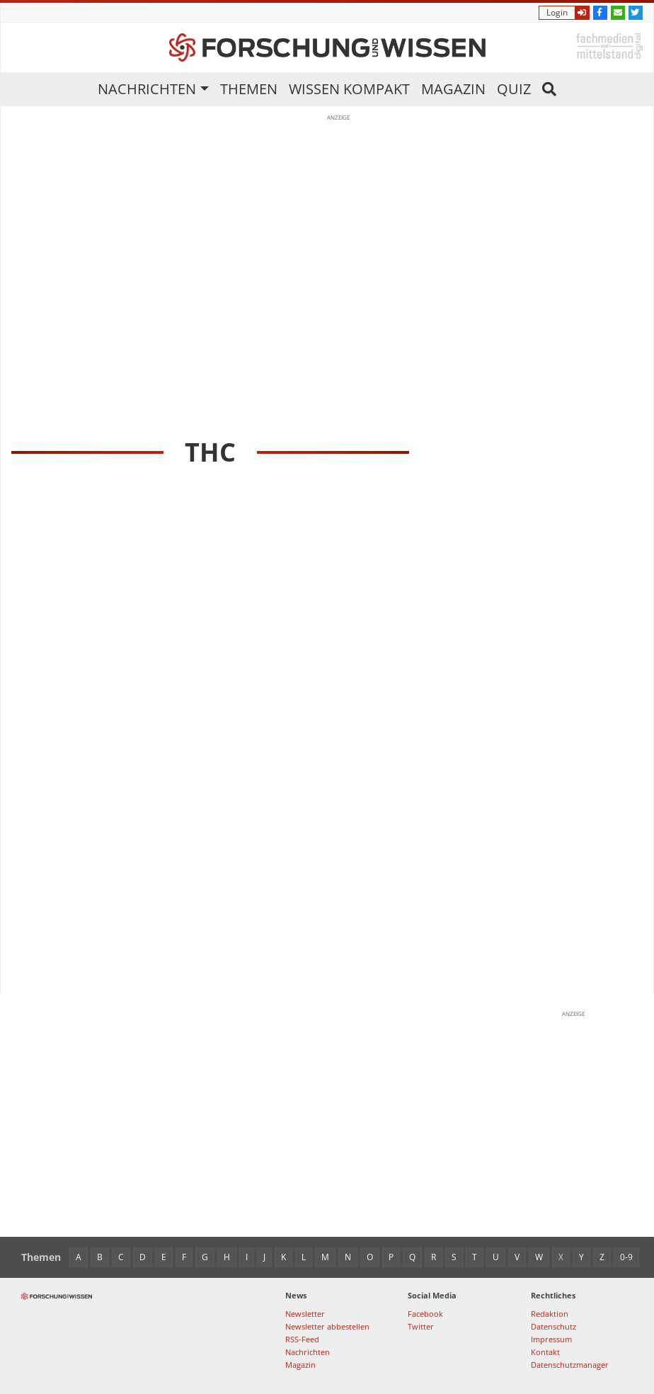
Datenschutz (553, 1326)
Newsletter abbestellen (327, 1326)
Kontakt (545, 1352)
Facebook (425, 1313)
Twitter (421, 1326)
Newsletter (305, 1313)
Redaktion (549, 1313)
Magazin (453, 88)
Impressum (551, 1339)
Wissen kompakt (349, 88)
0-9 (626, 1257)
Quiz (514, 88)
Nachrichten (147, 88)
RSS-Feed (302, 1339)
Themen (248, 88)
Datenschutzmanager (570, 1364)
